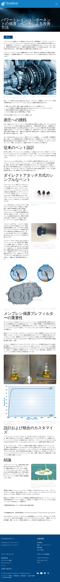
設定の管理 (31, 575)
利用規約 (16, 575)
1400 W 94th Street (43, 558)
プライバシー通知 (6, 575)
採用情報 (39, 547)
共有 (8, 37)
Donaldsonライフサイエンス (9, 542)
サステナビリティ (6, 563)
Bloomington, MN (42, 560)
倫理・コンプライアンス (44, 545)
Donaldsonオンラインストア (9, 545)
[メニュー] (56, 4)
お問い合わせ (6, 569)
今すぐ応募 (40, 550)
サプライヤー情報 (6, 560)
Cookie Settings (7, 577)
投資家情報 (4, 558)
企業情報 (39, 542)
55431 (39, 562)
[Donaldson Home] (27, 3)
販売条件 (23, 575)
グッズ (3, 565)
